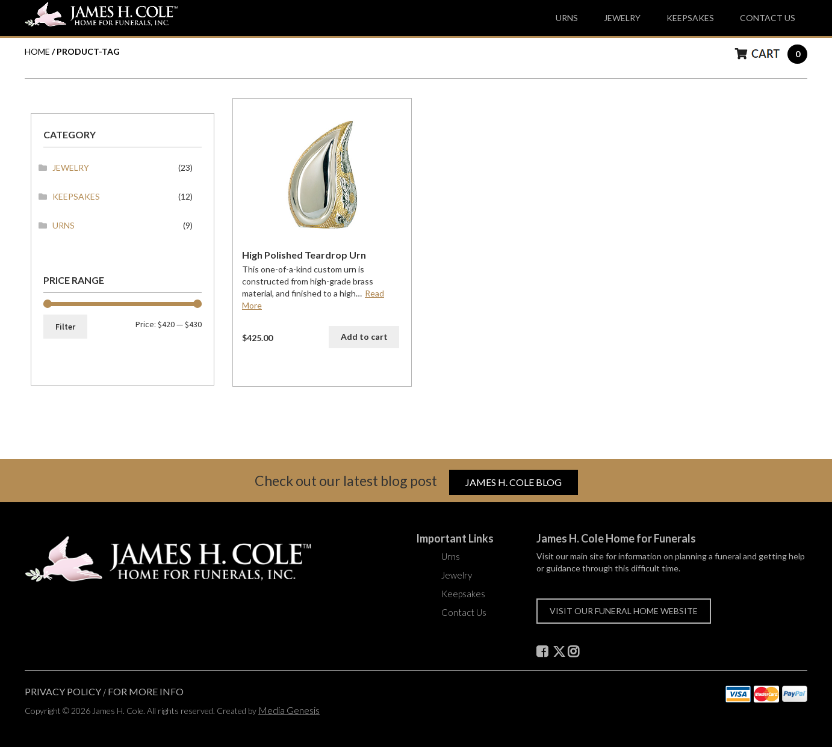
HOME (37, 51)
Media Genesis (289, 710)
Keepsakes (690, 18)
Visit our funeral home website (624, 611)
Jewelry (622, 18)
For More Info (146, 691)
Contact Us (767, 18)
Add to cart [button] (364, 336)
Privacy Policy (63, 691)
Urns (567, 18)
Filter (65, 326)
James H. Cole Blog (513, 482)
